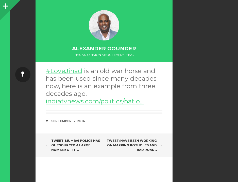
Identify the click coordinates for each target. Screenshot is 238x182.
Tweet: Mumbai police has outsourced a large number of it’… (73, 145)
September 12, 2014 (68, 121)
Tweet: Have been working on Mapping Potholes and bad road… (134, 145)
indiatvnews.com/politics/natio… (95, 101)
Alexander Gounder (104, 49)
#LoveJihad (64, 71)
